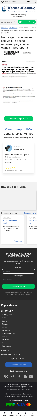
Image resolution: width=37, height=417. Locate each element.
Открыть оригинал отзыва (14, 170)
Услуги (4, 321)
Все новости (29, 213)
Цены (4, 318)
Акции (4, 327)
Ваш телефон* (18, 276)
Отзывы (5, 337)
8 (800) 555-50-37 (8, 2)
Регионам (6, 330)
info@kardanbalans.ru (18, 371)
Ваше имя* (18, 267)
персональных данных (22, 294)
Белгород (31, 2)
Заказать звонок (18, 286)
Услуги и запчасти (8, 22)
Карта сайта (6, 346)
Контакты (5, 340)
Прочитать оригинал (18, 118)
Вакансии (5, 343)
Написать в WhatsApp (26, 22)
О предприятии (8, 315)
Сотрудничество (8, 333)
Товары (5, 324)
